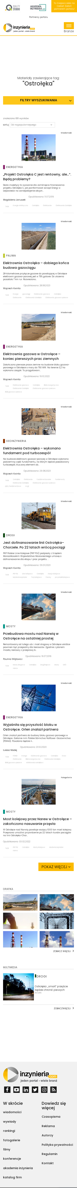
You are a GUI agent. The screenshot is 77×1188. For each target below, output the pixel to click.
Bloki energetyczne (51, 385)
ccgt (27, 486)
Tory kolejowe (36, 577)
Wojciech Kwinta (12, 288)
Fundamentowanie (44, 479)
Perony (48, 577)
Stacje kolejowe (54, 574)
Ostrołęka (35, 205)
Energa (15, 294)
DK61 (64, 665)
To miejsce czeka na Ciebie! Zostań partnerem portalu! (64, 6)
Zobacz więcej (62, 951)
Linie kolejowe (27, 574)
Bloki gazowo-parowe (13, 392)
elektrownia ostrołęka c (35, 763)
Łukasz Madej (10, 750)
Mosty (56, 665)
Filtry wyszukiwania (38, 100)
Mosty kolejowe (39, 847)
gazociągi (26, 294)
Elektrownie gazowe (42, 294)
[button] (32, 125)
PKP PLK (15, 574)
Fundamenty (60, 479)
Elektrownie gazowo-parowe (57, 297)
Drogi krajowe (45, 665)
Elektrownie (47, 205)
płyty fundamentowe (13, 486)
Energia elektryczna (20, 205)
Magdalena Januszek (14, 199)
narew (15, 668)
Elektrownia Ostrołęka (64, 205)
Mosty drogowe (19, 665)
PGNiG (15, 756)
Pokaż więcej (56, 866)
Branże (69, 27)
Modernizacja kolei (20, 577)
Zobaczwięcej (62, 1008)
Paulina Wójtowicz (12, 659)
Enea (64, 756)
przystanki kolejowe (62, 577)
